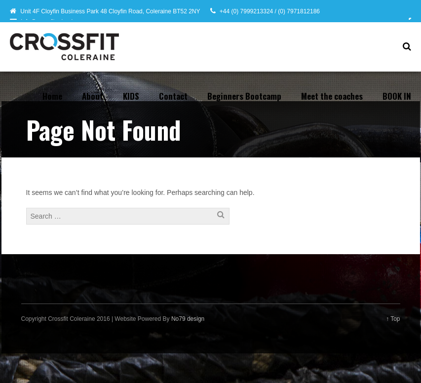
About (92, 96)
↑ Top (393, 318)
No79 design (187, 318)
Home (52, 96)
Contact (173, 96)
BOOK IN (397, 96)
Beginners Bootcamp (244, 96)
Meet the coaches (332, 96)
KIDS (131, 96)
